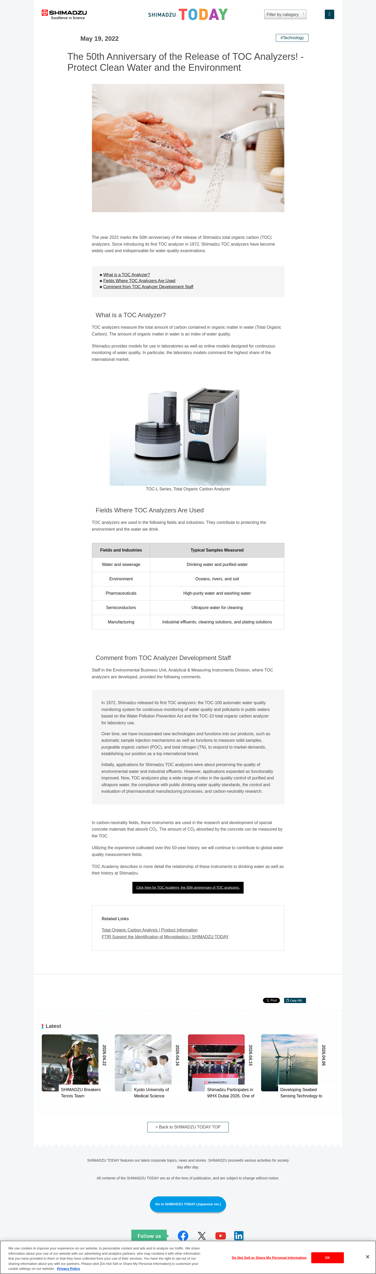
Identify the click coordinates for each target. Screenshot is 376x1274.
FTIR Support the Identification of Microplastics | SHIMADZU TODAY (165, 937)
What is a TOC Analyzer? (126, 275)
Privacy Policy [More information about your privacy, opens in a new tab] (68, 1269)
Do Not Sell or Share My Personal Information (269, 1258)
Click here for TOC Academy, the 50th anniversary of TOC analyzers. (188, 887)
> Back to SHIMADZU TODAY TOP (187, 1127)
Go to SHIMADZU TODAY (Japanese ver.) (188, 1204)
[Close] (367, 1257)
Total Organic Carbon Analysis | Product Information (150, 930)
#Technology (292, 38)
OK (327, 1258)
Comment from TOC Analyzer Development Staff (148, 287)
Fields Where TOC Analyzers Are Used (139, 281)
